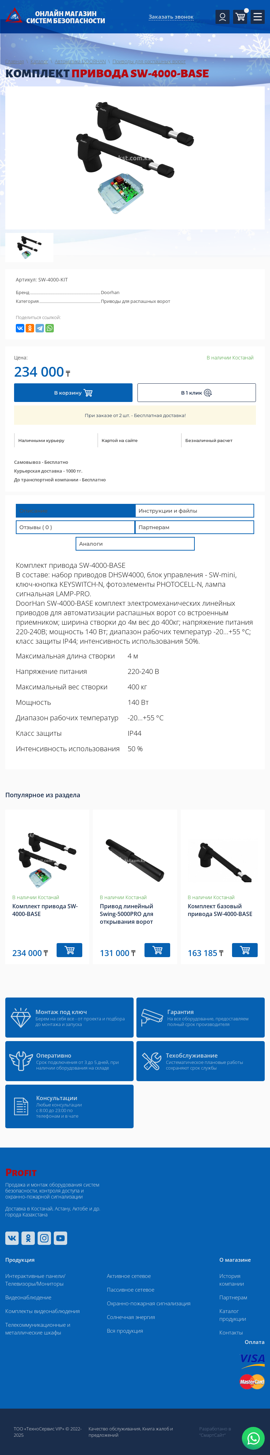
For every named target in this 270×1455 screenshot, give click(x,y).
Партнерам (233, 1297)
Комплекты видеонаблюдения (42, 1310)
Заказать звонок (171, 16)
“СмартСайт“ (212, 1435)
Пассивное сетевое (130, 1289)
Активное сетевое (129, 1275)
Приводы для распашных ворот (135, 301)
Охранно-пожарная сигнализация (149, 1303)
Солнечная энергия (131, 1316)
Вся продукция (125, 1330)
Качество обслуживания (114, 1428)
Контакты (231, 1332)
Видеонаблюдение (28, 1297)
